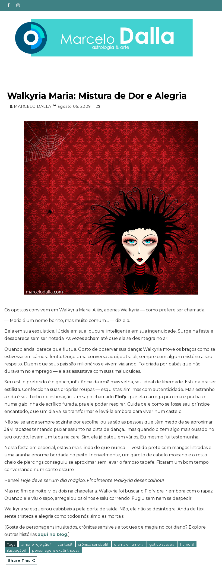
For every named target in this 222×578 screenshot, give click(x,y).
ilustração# (17, 550)
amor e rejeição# (37, 544)
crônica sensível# (93, 544)
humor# (187, 544)
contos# (65, 544)
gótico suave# (162, 544)
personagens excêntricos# (56, 550)
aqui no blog (52, 534)
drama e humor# (129, 544)
